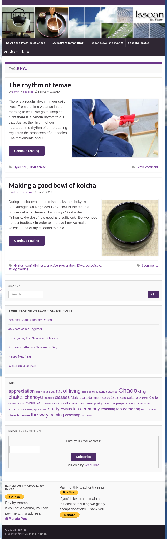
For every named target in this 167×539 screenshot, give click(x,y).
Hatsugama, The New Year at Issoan (33, 338)
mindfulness (36, 265)
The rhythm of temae (40, 85)
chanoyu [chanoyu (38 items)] (34, 397)
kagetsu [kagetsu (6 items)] (143, 397)
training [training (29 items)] (56, 414)
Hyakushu (20, 167)
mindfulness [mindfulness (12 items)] (69, 403)
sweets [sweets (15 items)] (66, 409)
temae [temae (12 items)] (25, 415)
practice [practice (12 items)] (109, 403)
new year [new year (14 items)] (86, 403)
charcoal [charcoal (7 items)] (49, 397)
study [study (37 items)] (54, 408)
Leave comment (147, 167)
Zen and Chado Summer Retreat (30, 320)
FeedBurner (92, 465)
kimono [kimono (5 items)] (12, 403)
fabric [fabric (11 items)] (75, 397)
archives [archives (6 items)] (40, 391)
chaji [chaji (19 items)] (142, 391)
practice (52, 265)
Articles (11, 51)
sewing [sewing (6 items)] (29, 409)
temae (41, 167)
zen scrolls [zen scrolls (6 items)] (87, 415)
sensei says (93, 265)
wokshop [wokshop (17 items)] (72, 415)
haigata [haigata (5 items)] (106, 398)
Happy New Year (19, 356)
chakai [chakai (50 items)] (15, 397)
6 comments (149, 265)
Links (25, 51)
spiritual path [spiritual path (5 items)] (40, 409)
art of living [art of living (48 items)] (68, 391)
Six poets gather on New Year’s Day (32, 347)
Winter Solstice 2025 (22, 365)
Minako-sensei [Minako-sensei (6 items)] (50, 403)
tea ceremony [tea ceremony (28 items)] (86, 408)
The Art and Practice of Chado (26, 42)
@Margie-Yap (16, 518)
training (23, 269)
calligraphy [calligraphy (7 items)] (98, 391)
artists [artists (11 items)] (50, 391)
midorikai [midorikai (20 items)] (33, 403)
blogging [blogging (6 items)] (86, 391)
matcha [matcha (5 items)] (21, 403)
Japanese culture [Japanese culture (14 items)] (124, 397)
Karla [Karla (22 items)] (153, 397)
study (12, 269)
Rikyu (32, 167)
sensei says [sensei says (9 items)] (16, 409)
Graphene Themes (35, 533)
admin (16, 91)
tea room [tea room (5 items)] (145, 409)
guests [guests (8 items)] (97, 397)
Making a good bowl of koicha (52, 185)
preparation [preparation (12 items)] (124, 403)
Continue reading (26, 151)
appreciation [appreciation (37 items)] (21, 391)
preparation (67, 265)
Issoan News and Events (106, 42)
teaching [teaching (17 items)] (108, 409)
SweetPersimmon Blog (69, 42)
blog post (28, 91)
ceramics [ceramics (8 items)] (111, 391)
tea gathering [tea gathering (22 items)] (128, 409)
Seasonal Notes (138, 42)
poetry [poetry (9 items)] (98, 403)
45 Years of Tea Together (25, 329)
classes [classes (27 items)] (62, 397)
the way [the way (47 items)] (39, 415)
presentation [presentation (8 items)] (142, 403)
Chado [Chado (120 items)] (127, 390)
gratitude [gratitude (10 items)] (86, 397)
